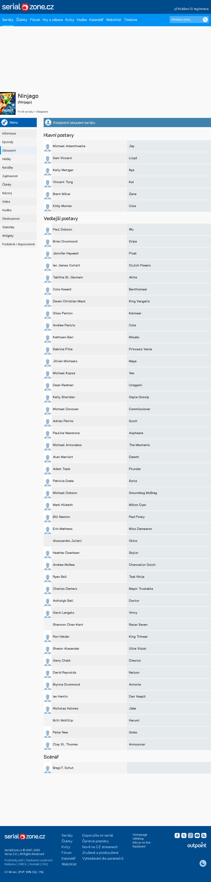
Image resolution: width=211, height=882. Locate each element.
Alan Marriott (63, 457)
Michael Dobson (65, 493)
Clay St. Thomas (65, 744)
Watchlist (113, 19)
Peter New (60, 732)
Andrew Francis (64, 325)
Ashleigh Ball (63, 600)
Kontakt (35, 864)
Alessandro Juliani (67, 540)
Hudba (82, 19)
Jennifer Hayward (65, 253)
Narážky (7, 167)
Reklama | (11, 864)
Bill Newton (61, 516)
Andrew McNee (64, 564)
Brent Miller (62, 194)
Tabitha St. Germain (68, 277)
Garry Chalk (62, 660)
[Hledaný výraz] (189, 19)
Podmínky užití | (15, 860)
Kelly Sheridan (64, 397)
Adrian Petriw (63, 421)
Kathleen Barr (63, 337)
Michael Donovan (66, 409)
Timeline (130, 19)
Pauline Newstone (66, 433)
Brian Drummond (65, 241)
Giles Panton (63, 313)
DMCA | (24, 864)
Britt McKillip (63, 720)
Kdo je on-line (142, 842)
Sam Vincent (62, 158)
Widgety (7, 236)
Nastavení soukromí (39, 860)
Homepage (140, 835)
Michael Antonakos (67, 445)
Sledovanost (11, 219)
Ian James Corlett (66, 265)
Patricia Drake (63, 481)
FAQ (45, 864)
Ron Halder (61, 636)
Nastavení (139, 846)
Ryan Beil (60, 576)
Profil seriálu (25, 111)
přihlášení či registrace (191, 8)
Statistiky (8, 227)
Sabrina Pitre (63, 349)
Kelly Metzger (63, 170)
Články (21, 19)
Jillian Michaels (65, 361)
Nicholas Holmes (65, 708)
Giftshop (138, 839)
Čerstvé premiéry (95, 840)
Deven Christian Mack (69, 301)
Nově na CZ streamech (100, 846)
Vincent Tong (63, 182)
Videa (6, 202)
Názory (7, 193)
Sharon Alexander (66, 648)
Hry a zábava (53, 19)
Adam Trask (61, 469)
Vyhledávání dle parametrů (102, 858)
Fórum (35, 19)
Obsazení (9, 150)
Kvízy (70, 19)
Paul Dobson (62, 229)
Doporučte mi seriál (97, 835)
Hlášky (6, 159)
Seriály (8, 19)
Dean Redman (63, 385)
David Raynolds (64, 672)
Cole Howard (62, 289)
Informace (9, 133)
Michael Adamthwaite (69, 146)
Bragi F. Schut (63, 767)
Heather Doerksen (66, 552)
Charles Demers (65, 588)
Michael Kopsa (64, 373)
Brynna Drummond (66, 684)
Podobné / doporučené (18, 244)
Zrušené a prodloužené (100, 852)
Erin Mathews (63, 528)
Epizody (7, 142)
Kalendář (96, 19)
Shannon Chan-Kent (68, 624)
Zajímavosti (10, 176)
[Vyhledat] (205, 19)
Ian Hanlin (60, 696)
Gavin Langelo (63, 612)
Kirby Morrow (62, 206)
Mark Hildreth (63, 504)
